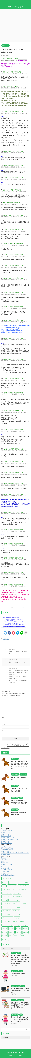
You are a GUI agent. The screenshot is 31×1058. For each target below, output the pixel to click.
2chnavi (3, 858)
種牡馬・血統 (6, 639)
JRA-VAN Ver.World (7, 848)
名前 (3, 717)
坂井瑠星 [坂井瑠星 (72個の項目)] (25, 928)
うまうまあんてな (6, 830)
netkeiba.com (5, 851)
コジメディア (5, 873)
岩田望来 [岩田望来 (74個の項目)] (4, 932)
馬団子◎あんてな (6, 843)
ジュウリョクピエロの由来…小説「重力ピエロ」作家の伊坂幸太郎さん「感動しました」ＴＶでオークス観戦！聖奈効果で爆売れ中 (20, 959)
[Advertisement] (15, 25)
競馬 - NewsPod (6, 836)
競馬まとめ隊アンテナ (7, 837)
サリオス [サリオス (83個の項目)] (4, 900)
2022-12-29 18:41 (13, 668)
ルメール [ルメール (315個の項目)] (17, 925)
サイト (4, 730)
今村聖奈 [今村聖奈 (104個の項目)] (11, 928)
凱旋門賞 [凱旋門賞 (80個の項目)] (18, 928)
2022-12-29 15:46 (13, 659)
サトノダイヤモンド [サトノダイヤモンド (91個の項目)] (17, 896)
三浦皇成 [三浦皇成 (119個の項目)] (4, 928)
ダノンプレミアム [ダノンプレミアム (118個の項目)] (6, 907)
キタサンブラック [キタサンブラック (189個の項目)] (23, 889)
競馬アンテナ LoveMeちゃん (9, 839)
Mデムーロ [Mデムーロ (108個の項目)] (5, 882)
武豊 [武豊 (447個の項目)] (10, 935)
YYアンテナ (4, 862)
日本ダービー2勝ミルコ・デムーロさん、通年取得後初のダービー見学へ (20, 1019)
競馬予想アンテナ (6, 841)
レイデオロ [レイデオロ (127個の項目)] (24, 925)
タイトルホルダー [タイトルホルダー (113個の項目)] (23, 903)
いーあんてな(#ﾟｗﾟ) (7, 864)
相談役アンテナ (5, 834)
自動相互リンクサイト (7, 875)
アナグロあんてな (6, 869)
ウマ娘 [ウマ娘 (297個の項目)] (4, 886)
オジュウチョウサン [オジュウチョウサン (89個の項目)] (23, 886)
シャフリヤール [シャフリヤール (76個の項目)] (6, 903)
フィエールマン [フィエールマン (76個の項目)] (6, 914)
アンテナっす (5, 871)
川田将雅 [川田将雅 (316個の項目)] (11, 932)
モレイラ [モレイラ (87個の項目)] (15, 921)
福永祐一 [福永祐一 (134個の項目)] (23, 935)
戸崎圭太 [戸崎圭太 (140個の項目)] (18, 932)
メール (4, 724)
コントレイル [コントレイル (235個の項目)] (17, 893)
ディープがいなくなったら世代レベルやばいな (22, 607)
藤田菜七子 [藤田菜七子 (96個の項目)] (5, 939)
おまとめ (4, 866)
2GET (3, 861)
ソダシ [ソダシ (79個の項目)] (14, 903)
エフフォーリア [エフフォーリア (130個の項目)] (12, 886)
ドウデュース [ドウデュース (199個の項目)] (16, 910)
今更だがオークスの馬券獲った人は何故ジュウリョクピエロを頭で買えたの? (20, 1005)
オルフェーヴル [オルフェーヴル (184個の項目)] (6, 889)
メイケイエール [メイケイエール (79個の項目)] (6, 921)
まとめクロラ (5, 868)
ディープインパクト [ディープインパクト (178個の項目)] (18, 907)
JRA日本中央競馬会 (7, 849)
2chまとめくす (5, 859)
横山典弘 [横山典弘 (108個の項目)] (25, 932)
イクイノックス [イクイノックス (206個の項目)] (24, 882)
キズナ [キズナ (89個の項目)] (14, 889)
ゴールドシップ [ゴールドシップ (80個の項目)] (6, 896)
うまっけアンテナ (6, 832)
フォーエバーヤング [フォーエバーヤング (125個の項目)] (17, 914)
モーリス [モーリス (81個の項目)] (22, 921)
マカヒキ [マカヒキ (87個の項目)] (17, 918)
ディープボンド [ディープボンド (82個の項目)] (6, 910)
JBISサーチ (4, 846)
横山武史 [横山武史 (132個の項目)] (4, 935)
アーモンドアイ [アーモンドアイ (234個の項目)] (14, 882)
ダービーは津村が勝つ (18, 973)
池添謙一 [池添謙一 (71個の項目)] (16, 935)
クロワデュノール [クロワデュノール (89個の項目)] (6, 893)
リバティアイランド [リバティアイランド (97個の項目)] (7, 925)
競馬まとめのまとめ (15, 7)
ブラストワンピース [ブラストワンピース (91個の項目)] (7, 918)
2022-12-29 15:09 (13, 649)
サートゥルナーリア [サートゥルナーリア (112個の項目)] (14, 900)
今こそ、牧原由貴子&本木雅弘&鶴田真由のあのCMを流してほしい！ (20, 991)
